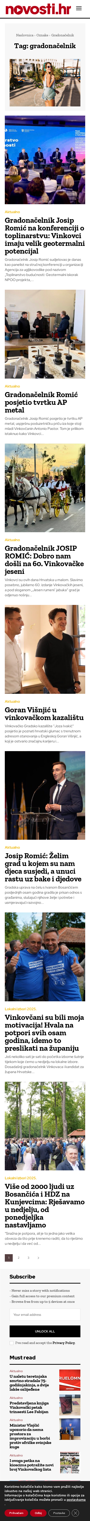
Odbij (38, 1513)
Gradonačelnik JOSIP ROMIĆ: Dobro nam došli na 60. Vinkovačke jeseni (44, 560)
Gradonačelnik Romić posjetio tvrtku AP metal (41, 402)
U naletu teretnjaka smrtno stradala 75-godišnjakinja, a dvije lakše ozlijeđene (29, 1383)
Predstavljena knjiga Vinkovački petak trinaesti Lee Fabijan (29, 1407)
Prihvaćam (16, 1513)
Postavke (59, 1513)
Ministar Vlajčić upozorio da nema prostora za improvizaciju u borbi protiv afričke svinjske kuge (30, 1436)
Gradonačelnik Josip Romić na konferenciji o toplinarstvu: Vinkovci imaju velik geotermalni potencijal (45, 236)
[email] (45, 1315)
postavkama (76, 1500)
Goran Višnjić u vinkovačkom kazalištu (44, 713)
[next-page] (38, 1258)
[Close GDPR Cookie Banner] (75, 1513)
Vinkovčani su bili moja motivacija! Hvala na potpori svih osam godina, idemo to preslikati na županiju (44, 1033)
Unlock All (45, 1331)
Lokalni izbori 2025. (21, 1009)
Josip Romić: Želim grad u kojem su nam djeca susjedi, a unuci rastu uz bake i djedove (43, 867)
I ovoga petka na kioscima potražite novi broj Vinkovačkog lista (32, 1465)
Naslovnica (24, 35)
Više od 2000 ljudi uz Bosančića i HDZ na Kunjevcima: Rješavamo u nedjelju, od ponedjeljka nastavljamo (45, 1205)
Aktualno (12, 212)
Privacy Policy (64, 1343)
